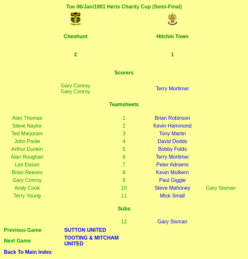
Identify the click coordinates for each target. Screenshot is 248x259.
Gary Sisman (172, 221)
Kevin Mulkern (172, 172)
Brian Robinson (172, 118)
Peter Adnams (172, 164)
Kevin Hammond (172, 126)
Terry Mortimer (172, 88)
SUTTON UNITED (85, 230)
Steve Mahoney (172, 188)
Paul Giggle (172, 180)
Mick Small (172, 195)
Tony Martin (172, 133)
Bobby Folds (172, 149)
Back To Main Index (28, 252)
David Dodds (172, 141)
